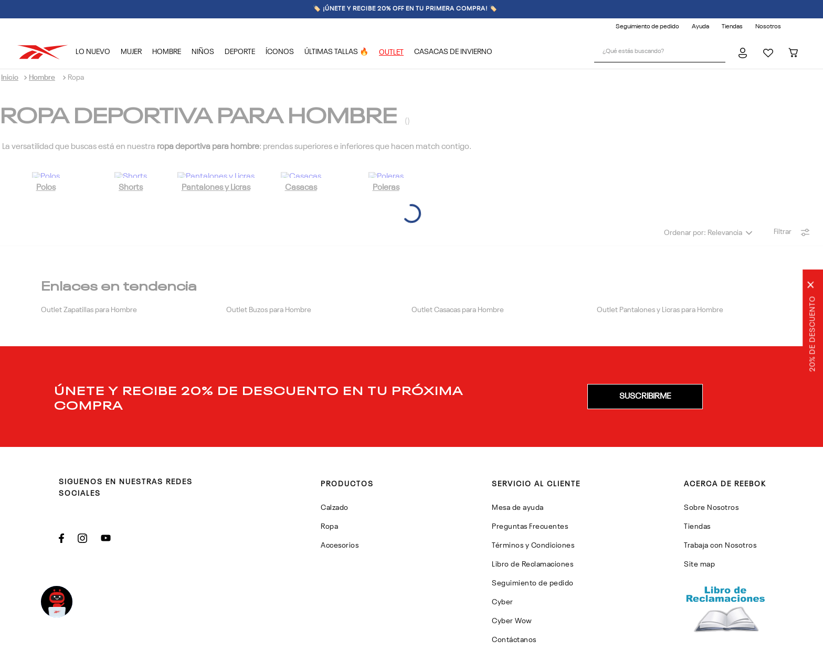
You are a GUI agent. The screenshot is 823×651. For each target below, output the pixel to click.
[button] (645, 344)
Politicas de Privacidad (633, 638)
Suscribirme (645, 344)
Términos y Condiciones (719, 638)
